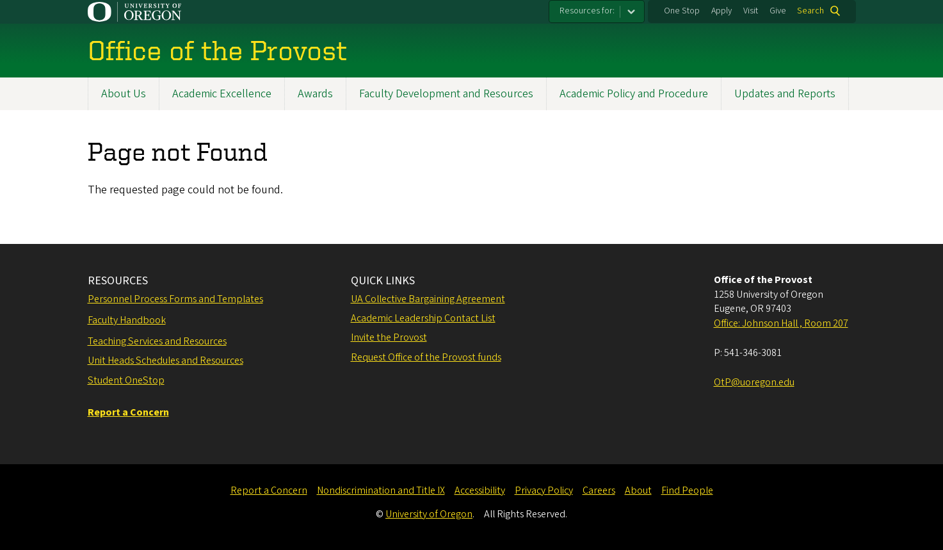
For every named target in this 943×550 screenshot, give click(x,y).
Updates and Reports (784, 94)
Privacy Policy (544, 490)
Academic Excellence (221, 94)
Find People (687, 490)
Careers (599, 490)
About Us (123, 94)
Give (778, 10)
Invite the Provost (389, 337)
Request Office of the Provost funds (426, 357)
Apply (721, 10)
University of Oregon (428, 514)
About (638, 490)
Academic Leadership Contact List (423, 318)
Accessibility (480, 490)
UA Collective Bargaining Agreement (428, 299)
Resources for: (587, 10)
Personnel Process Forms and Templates (175, 299)
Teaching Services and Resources (157, 341)
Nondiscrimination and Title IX (381, 490)
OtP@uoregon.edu (754, 382)
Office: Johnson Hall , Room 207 (781, 323)
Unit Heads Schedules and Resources (165, 360)
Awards (315, 94)
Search (810, 10)
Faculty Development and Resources (446, 94)
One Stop (682, 10)
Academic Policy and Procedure (634, 94)
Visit (750, 10)
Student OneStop (126, 380)
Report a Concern (268, 490)
